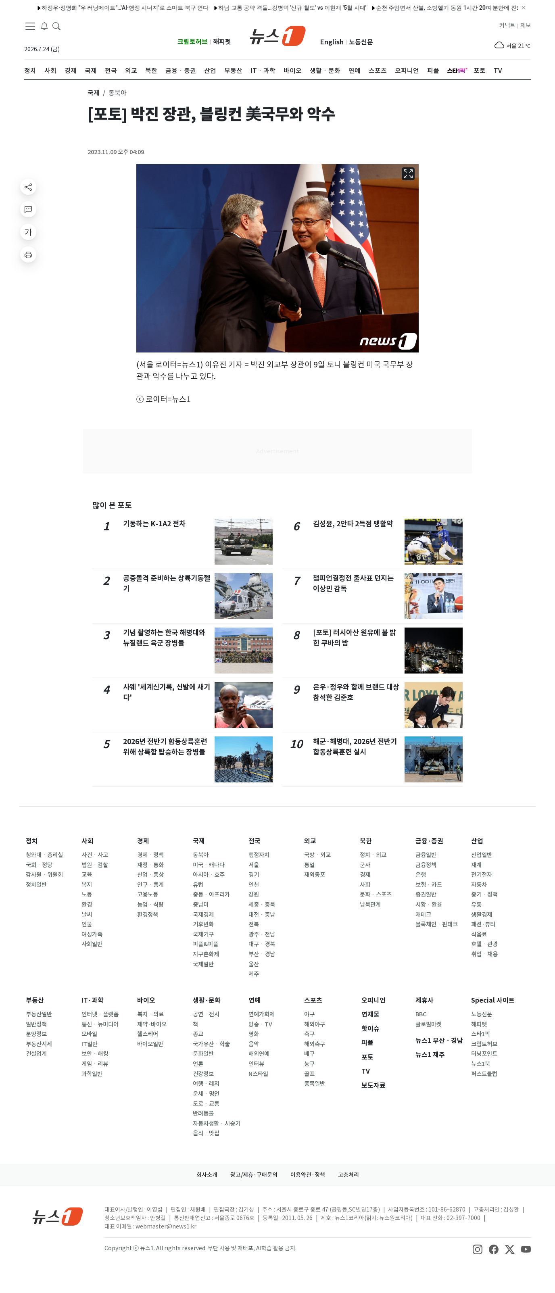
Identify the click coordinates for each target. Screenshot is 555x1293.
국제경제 (203, 914)
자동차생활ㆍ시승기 (216, 1123)
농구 (309, 1064)
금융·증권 (429, 841)
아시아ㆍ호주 (209, 874)
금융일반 (425, 855)
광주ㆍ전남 (261, 934)
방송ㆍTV (260, 1024)
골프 (309, 1074)
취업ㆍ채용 (484, 954)
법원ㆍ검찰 (94, 865)
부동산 (35, 1000)
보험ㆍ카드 (428, 884)
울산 (253, 964)
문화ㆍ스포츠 (376, 894)
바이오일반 (150, 1044)
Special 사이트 (493, 1000)
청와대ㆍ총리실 (44, 855)
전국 (254, 841)
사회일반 (91, 944)
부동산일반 (39, 1014)
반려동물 (203, 1113)
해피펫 (222, 42)
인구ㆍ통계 (150, 884)
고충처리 (348, 1174)
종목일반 (314, 1083)
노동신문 (361, 42)
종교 (198, 1034)
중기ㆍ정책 (484, 894)
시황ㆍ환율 (428, 904)
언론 (198, 1064)
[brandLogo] (277, 35)
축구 (309, 1034)
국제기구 (203, 934)
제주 (253, 974)
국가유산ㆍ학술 (211, 1044)
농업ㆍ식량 (150, 904)
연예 (254, 1000)
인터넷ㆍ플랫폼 (100, 1014)
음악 (253, 1044)
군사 (365, 865)
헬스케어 (147, 1034)
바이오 (146, 1000)
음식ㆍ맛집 (206, 1133)
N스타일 (258, 1074)
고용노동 (147, 894)
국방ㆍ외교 (317, 855)
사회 (87, 841)
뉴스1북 (480, 1064)
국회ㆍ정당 (39, 865)
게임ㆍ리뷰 (94, 1064)
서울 (253, 865)
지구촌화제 (206, 954)
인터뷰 (256, 1064)
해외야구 (314, 1024)
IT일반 (89, 1044)
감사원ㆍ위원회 (44, 874)
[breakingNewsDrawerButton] (44, 26)
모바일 (89, 1034)
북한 (366, 841)
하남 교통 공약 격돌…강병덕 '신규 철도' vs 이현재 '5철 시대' (268, 7)
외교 (310, 841)
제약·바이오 (152, 1024)
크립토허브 (192, 42)
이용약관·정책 (307, 1174)
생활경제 (481, 914)
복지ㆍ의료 (150, 1014)
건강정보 (203, 1074)
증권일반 (425, 894)
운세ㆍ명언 (206, 1093)
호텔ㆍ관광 (484, 944)
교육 (86, 874)
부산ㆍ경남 (261, 954)
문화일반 (203, 1053)
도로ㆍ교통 (206, 1103)
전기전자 (481, 874)
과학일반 (91, 1074)
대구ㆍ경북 (261, 944)
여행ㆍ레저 (206, 1083)
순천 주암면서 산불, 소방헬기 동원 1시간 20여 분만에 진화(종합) (432, 7)
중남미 (201, 904)
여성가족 (91, 934)
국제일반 (203, 964)
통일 (309, 865)
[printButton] (28, 254)
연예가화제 (261, 1014)
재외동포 (314, 874)
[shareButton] (28, 187)
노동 (86, 894)
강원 (253, 894)
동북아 (201, 855)
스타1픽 (480, 1034)
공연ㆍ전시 (206, 1014)
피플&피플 (205, 944)
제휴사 (424, 1000)
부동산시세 (39, 1044)
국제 (199, 841)
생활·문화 (207, 1000)
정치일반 (36, 884)
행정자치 (258, 855)
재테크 (423, 914)
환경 (86, 904)
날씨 (86, 914)
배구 (309, 1053)
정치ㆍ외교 (373, 855)
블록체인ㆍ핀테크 (436, 924)
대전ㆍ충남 (261, 914)
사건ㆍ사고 (94, 855)
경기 (253, 874)
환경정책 (147, 914)
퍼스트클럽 (484, 1074)
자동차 (479, 884)
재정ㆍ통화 (150, 865)
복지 (86, 884)
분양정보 (36, 1034)
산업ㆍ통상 (150, 874)
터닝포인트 (484, 1053)
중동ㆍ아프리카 (211, 894)
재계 (476, 865)
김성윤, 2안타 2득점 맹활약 (353, 523)
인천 (253, 884)
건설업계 (36, 1053)
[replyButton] (28, 209)
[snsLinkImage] (477, 1249)
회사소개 (206, 1174)
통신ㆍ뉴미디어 (100, 1024)
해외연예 (258, 1053)
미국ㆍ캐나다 (209, 865)
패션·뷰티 (483, 924)
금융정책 (425, 865)
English (332, 42)
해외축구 (314, 1044)
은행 (420, 874)
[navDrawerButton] (30, 26)
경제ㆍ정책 (150, 855)
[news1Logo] (58, 1216)
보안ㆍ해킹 (94, 1053)
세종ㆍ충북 (261, 904)
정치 (32, 841)
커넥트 (507, 25)
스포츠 (313, 1000)
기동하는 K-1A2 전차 (154, 523)
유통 (476, 904)
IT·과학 (92, 1000)
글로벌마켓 (428, 1024)
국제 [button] (94, 93)
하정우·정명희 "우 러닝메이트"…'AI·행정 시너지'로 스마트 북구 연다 (100, 7)
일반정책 (36, 1024)
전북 (253, 924)
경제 (143, 841)
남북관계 (370, 904)
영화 (253, 1034)
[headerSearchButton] (56, 26)
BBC (420, 1014)
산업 (477, 841)
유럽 (198, 884)
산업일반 (481, 855)
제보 (525, 25)
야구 (309, 1014)
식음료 (479, 934)
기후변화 (203, 924)
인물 (86, 924)
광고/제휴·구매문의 (254, 1174)
